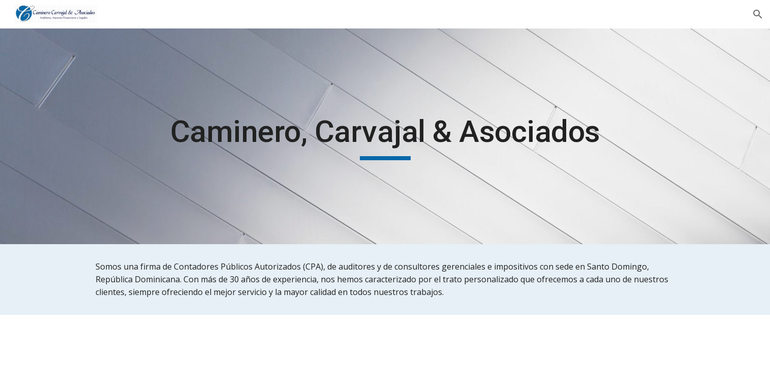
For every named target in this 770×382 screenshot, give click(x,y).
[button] (758, 14)
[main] (384, 136)
